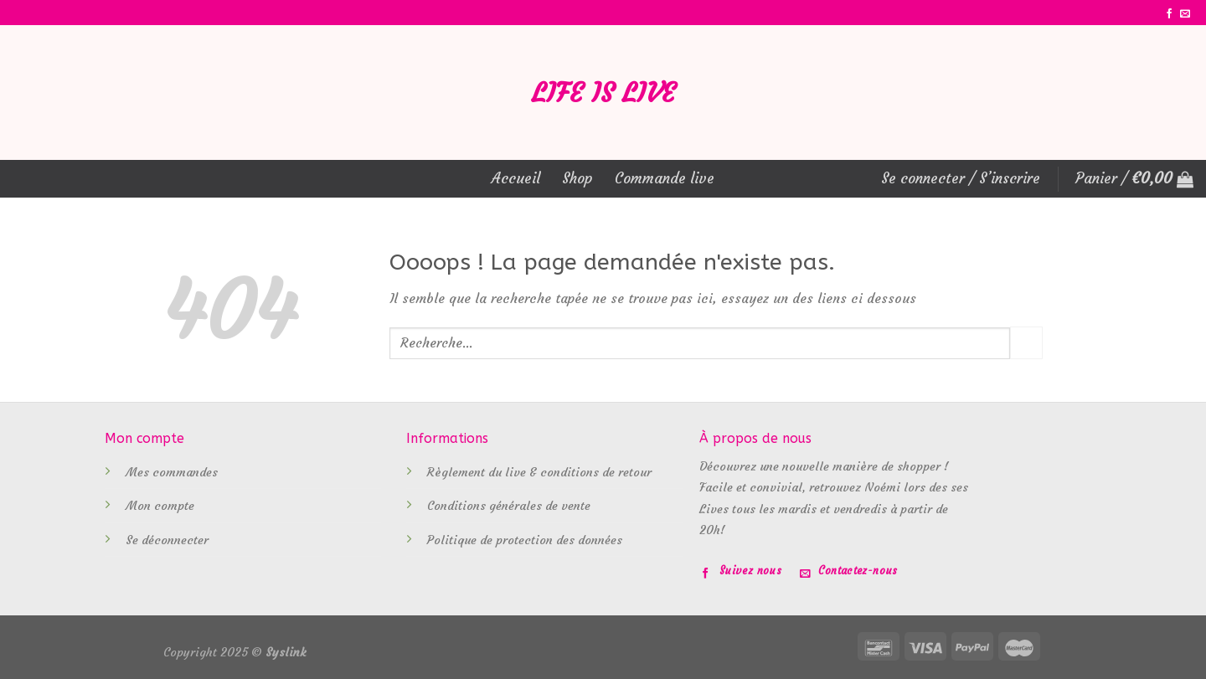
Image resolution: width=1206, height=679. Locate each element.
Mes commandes (172, 472)
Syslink (286, 652)
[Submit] (1026, 343)
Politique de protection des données (524, 540)
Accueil (516, 178)
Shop (577, 178)
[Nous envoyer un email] (1185, 14)
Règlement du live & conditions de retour (539, 472)
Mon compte (160, 505)
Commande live (664, 178)
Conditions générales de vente (508, 505)
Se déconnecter (167, 540)
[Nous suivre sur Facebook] (1169, 14)
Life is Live (603, 93)
